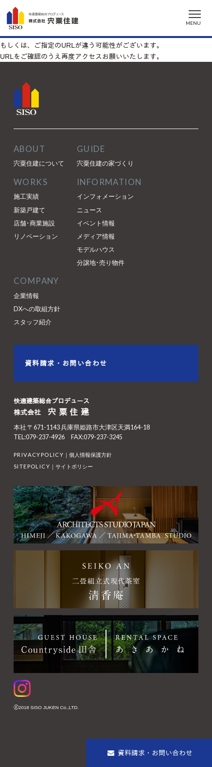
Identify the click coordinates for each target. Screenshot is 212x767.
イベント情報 (96, 223)
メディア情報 (96, 236)
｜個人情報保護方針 (63, 454)
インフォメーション (105, 196)
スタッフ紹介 (33, 322)
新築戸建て (29, 210)
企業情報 (26, 295)
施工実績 (26, 196)
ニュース (89, 210)
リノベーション (36, 236)
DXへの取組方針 (37, 309)
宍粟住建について (39, 163)
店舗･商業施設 (34, 223)
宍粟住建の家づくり (105, 163)
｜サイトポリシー (53, 466)
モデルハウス (96, 249)
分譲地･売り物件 (100, 262)
